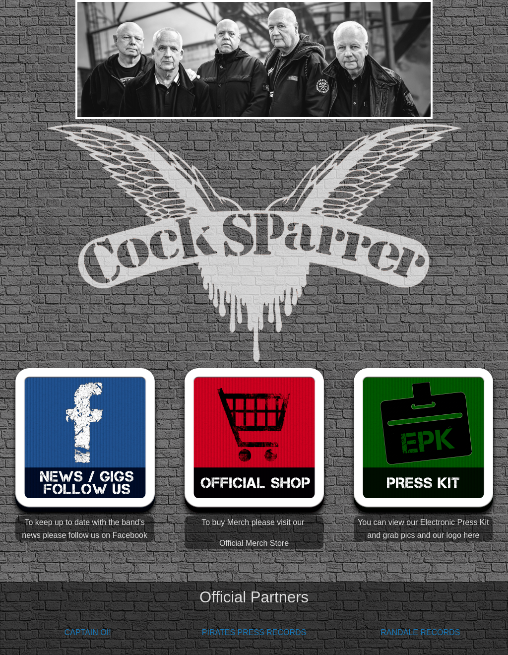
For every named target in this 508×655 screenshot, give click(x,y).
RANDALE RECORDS (420, 632)
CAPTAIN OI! (87, 632)
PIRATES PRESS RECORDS (254, 632)
